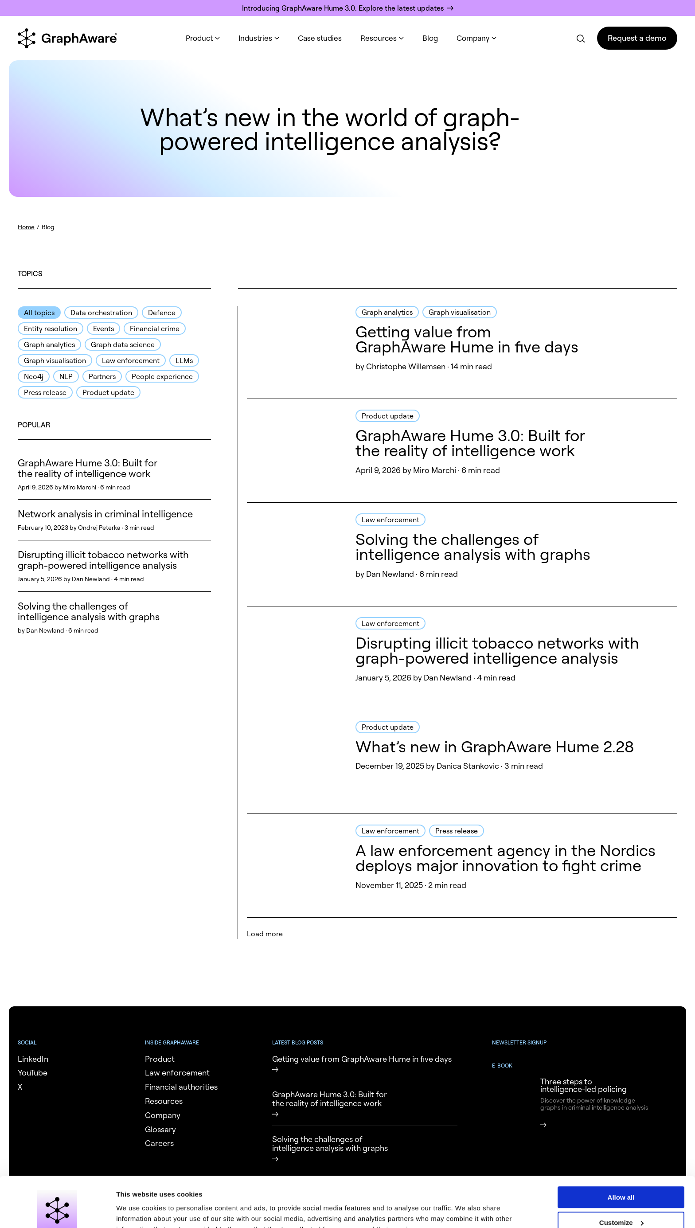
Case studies (320, 38)
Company (473, 38)
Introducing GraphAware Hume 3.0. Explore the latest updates (343, 8)
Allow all (621, 1154)
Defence (162, 312)
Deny (621, 1204)
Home (26, 227)
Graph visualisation (55, 360)
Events (103, 328)
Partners (102, 376)
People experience (162, 376)
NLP (66, 376)
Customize (621, 1179)
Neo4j (33, 376)
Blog (430, 38)
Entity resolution (50, 328)
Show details (136, 1210)
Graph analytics (49, 344)
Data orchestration (101, 312)
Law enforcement (131, 360)
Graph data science (123, 344)
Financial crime (155, 328)
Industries (255, 38)
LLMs (184, 360)
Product (199, 38)
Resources (378, 38)
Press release (45, 392)
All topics (39, 312)
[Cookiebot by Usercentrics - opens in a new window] (57, 1210)
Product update (108, 392)
